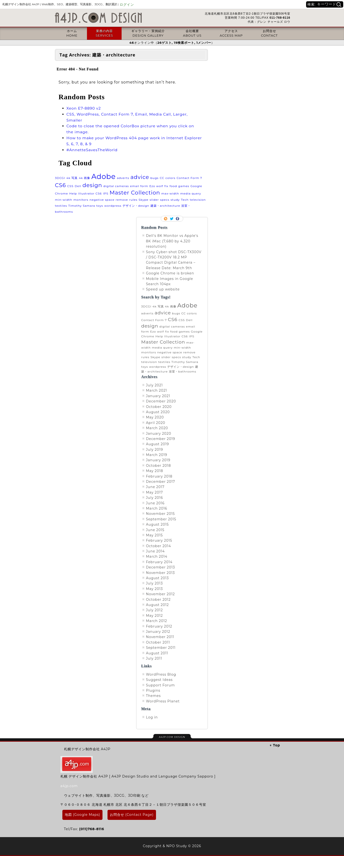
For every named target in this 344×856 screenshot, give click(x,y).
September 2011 (161, 647)
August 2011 (157, 653)
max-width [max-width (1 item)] (170, 193)
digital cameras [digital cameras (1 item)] (116, 186)
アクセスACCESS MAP (231, 33)
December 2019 (160, 439)
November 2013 (160, 573)
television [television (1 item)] (198, 199)
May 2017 (154, 492)
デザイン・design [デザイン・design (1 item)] (136, 205)
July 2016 (154, 497)
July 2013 (154, 583)
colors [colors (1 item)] (170, 178)
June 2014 (155, 551)
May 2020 (155, 417)
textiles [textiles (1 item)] (61, 205)
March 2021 (156, 390)
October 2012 (158, 599)
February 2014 (159, 562)
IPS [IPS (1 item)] (105, 193)
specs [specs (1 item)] (164, 199)
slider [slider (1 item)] (154, 199)
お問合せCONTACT (269, 33)
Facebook (178, 218)
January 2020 (158, 433)
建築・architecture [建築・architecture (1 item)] (165, 205)
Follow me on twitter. (172, 218)
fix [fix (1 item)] (166, 186)
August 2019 (157, 444)
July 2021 (154, 385)
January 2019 (158, 460)
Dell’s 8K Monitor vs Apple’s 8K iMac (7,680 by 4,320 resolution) (172, 241)
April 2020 (155, 423)
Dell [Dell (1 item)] (78, 186)
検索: (311, 4)
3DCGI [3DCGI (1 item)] (60, 178)
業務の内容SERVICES (104, 33)
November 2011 (160, 637)
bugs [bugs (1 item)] (154, 178)
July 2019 (154, 449)
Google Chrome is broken (170, 273)
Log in (152, 717)
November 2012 (160, 594)
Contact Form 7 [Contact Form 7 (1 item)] (189, 178)
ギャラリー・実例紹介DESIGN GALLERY (148, 33)
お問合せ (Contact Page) (132, 814)
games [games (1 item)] (183, 186)
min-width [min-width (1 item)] (63, 199)
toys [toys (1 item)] (99, 205)
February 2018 (159, 476)
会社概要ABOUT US (192, 33)
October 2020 (159, 407)
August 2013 (157, 578)
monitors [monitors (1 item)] (80, 199)
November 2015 (160, 513)
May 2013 (154, 589)
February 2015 (159, 540)
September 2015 (161, 519)
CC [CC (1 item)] (162, 178)
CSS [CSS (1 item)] (70, 186)
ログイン (127, 4)
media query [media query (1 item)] (190, 193)
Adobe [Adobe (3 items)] (103, 176)
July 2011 (154, 658)
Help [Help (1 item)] (73, 193)
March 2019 (156, 455)
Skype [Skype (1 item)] (143, 199)
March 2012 (156, 621)
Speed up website (163, 289)
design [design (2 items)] (92, 185)
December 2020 (161, 401)
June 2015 (155, 530)
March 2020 (157, 428)
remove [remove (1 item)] (122, 199)
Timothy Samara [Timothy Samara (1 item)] (81, 205)
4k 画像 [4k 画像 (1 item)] (84, 178)
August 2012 (157, 605)
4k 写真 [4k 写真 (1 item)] (72, 178)
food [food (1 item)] (173, 186)
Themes (153, 696)
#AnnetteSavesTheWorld (92, 150)
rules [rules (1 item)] (133, 199)
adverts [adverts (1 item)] (123, 178)
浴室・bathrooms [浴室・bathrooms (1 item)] (182, 371)
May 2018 (154, 471)
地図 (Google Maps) (82, 814)
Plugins (153, 690)
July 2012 (154, 610)
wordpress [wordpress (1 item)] (112, 205)
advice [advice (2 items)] (139, 177)
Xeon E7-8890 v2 (83, 108)
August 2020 (158, 412)
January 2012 (158, 631)
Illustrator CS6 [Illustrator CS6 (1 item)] (90, 193)
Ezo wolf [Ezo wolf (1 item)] (156, 186)
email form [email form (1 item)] (139, 186)
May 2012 (154, 615)
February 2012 (159, 626)
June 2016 (155, 503)
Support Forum (160, 685)
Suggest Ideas (159, 680)
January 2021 (158, 396)
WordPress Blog (161, 674)
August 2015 (157, 524)
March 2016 (156, 508)
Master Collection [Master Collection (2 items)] (135, 192)
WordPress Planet (163, 701)
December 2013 (160, 567)
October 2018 (158, 465)
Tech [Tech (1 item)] (184, 199)
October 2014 (158, 546)
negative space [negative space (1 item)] (102, 199)
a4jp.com (69, 786)
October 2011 (158, 642)
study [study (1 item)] (175, 199)
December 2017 (160, 481)
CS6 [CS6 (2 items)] (60, 185)
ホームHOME (71, 33)
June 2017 (155, 487)
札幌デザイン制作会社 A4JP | (60, 4)
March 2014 (156, 556)
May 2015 (154, 535)
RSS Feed (166, 218)
